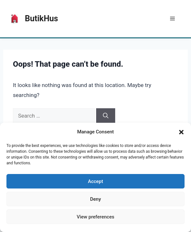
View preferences (95, 217)
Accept (95, 181)
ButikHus (41, 18)
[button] (181, 132)
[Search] (105, 116)
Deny (95, 199)
